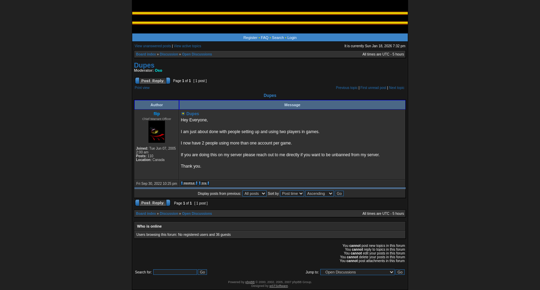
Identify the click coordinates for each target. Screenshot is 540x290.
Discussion (169, 54)
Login (292, 38)
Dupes (144, 65)
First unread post (373, 88)
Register (250, 38)
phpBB (250, 282)
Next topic (396, 88)
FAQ (265, 38)
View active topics (187, 46)
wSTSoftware (278, 286)
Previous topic (347, 88)
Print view (142, 88)
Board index (146, 54)
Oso (158, 70)
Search (278, 38)
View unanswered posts (153, 46)
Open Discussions (197, 54)
